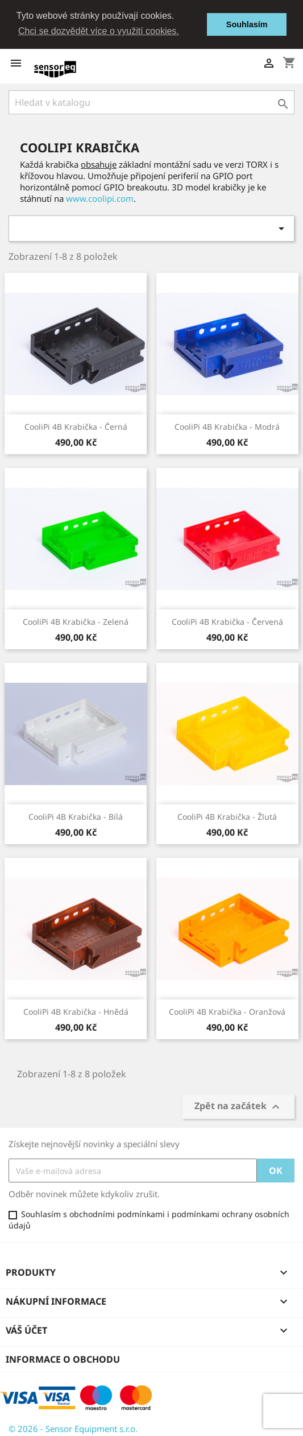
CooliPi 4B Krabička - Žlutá (227, 816)
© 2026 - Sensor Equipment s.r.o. (73, 1428)
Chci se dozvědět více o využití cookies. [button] (98, 31)
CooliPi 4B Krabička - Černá (75, 426)
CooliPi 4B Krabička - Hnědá (75, 1011)
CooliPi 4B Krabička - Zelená (75, 621)
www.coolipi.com (100, 198)
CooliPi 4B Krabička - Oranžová (227, 1011)
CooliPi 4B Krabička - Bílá (75, 816)
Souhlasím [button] (247, 24)
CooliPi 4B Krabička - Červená (227, 621)
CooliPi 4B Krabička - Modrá (227, 426)
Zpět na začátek (238, 1106)
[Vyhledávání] (151, 102)
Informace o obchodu (63, 1359)
